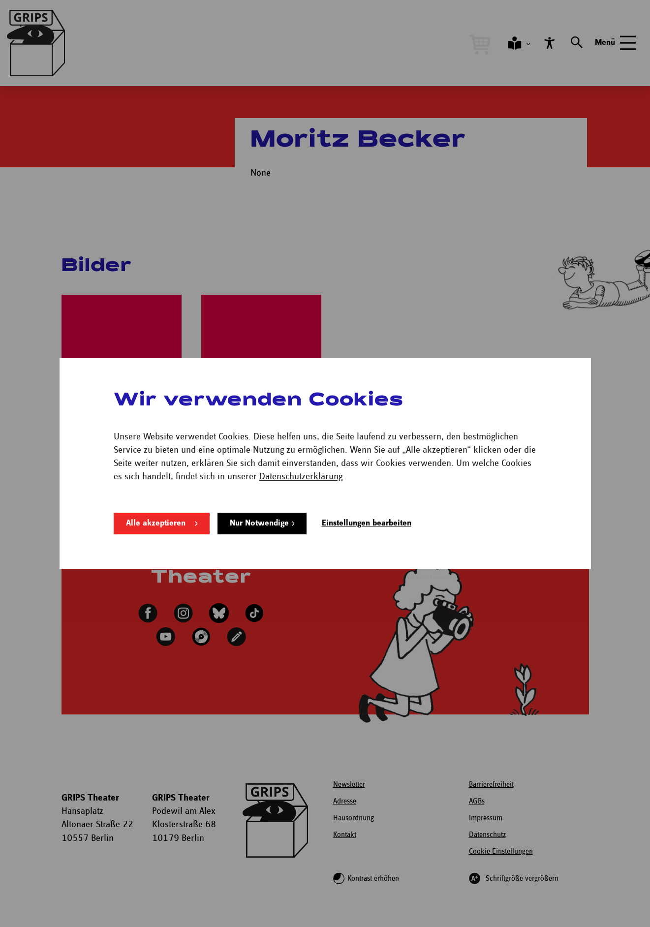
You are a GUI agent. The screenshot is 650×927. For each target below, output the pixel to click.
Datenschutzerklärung (300, 476)
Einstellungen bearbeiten (366, 523)
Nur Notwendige (259, 523)
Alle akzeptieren (156, 523)
